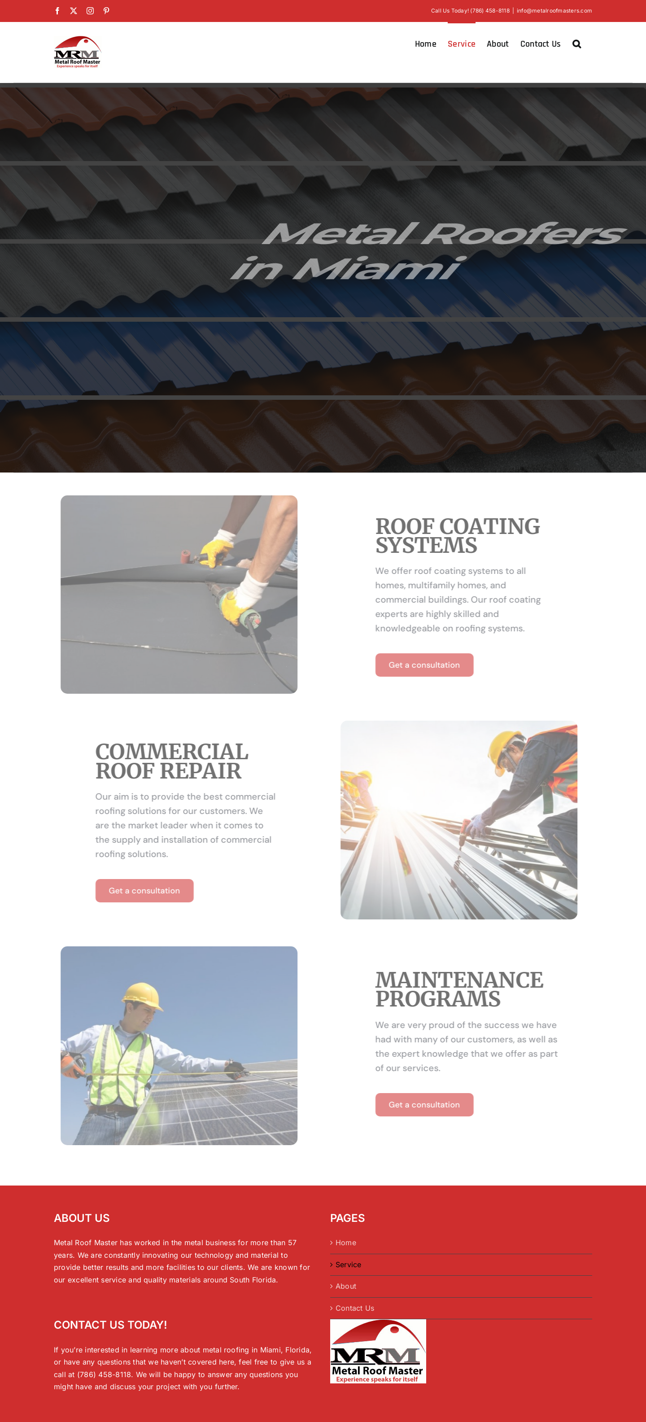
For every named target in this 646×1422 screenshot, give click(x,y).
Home (346, 1242)
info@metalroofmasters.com (554, 10)
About (346, 1286)
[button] (576, 43)
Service (349, 1264)
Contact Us (355, 1307)
